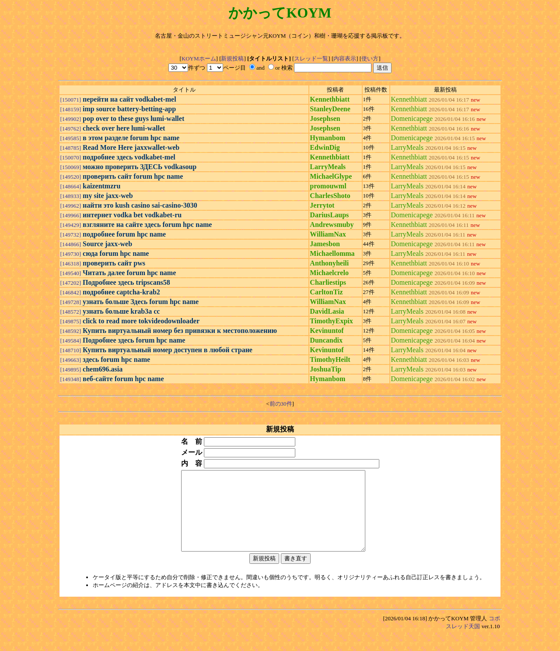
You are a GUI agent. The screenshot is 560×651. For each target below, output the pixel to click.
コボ (494, 634)
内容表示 (344, 58)
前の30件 (281, 403)
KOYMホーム (199, 58)
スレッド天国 (463, 642)
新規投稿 (232, 58)
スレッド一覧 (311, 58)
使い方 (369, 58)
